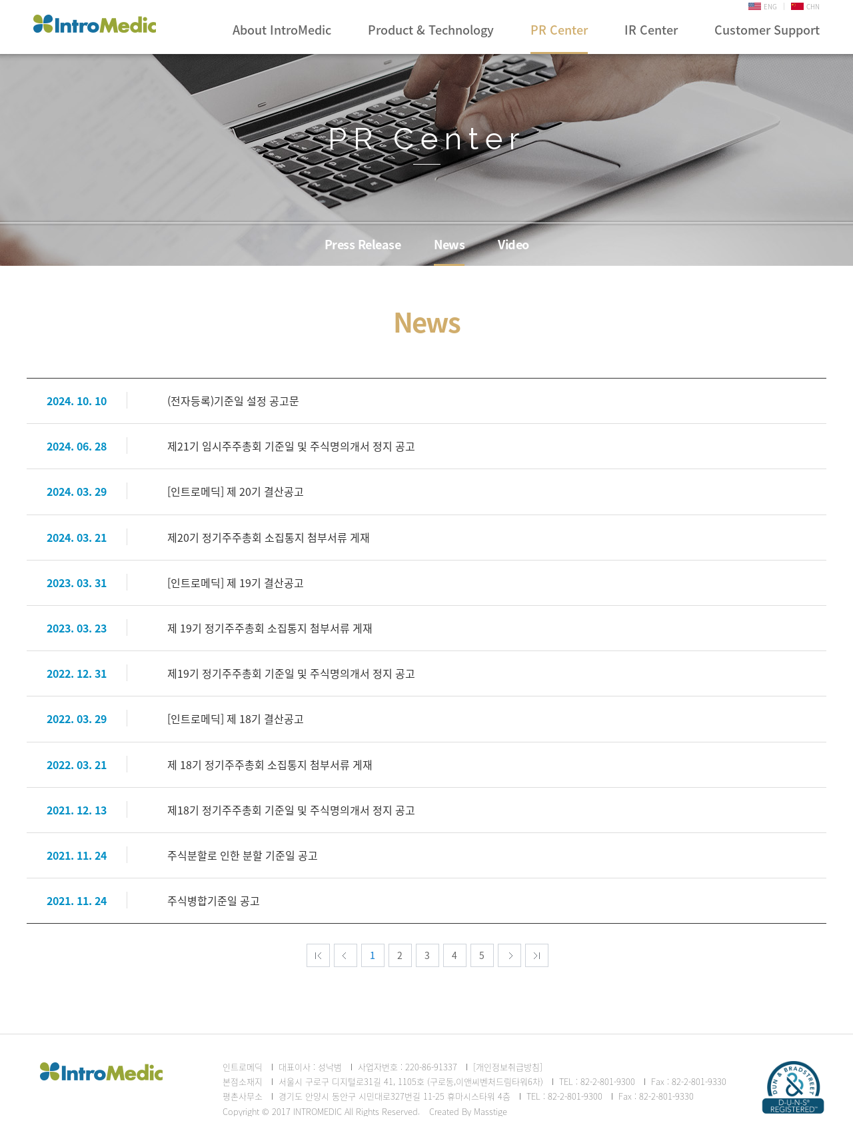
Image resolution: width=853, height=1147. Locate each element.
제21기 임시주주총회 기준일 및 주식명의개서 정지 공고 (291, 446)
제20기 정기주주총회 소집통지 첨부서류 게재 (268, 537)
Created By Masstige (468, 1111)
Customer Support (767, 30)
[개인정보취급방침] (507, 1066)
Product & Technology (431, 30)
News (449, 244)
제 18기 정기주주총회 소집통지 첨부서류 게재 (270, 764)
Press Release (363, 244)
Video (513, 244)
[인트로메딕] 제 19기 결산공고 (235, 582)
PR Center (559, 30)
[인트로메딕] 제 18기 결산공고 (235, 718)
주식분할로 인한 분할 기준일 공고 (242, 855)
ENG (762, 6)
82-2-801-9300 (607, 1081)
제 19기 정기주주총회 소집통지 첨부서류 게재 (270, 628)
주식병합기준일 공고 (213, 900)
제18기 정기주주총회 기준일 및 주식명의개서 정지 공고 (291, 810)
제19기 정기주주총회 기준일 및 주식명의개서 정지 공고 (291, 673)
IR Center (651, 30)
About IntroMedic (282, 30)
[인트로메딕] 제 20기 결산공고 (235, 491)
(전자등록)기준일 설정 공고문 (233, 401)
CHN (805, 6)
